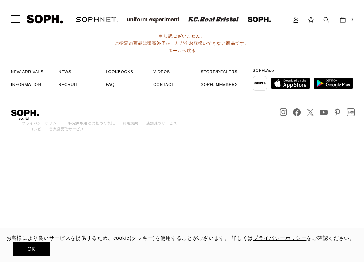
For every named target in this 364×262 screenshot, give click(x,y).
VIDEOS (161, 72)
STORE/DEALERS (219, 72)
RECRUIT (68, 84)
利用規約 (130, 123)
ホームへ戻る (182, 50)
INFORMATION (26, 84)
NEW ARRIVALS (27, 72)
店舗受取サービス (161, 123)
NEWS (64, 72)
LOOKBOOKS (120, 72)
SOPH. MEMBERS (219, 84)
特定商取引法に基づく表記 (91, 123)
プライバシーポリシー (41, 123)
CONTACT (163, 84)
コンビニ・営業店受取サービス (57, 129)
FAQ (110, 84)
